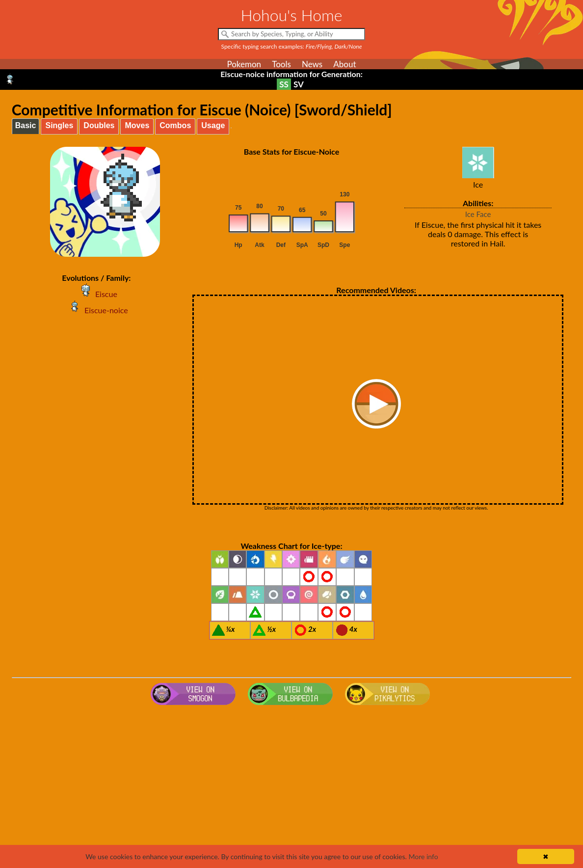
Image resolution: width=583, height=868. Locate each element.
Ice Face (478, 214)
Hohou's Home (292, 15)
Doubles (98, 125)
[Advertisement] (292, 787)
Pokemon (244, 64)
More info (423, 856)
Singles (59, 125)
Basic (25, 125)
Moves (137, 125)
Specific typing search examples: (291, 46)
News (312, 64)
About (344, 64)
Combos (175, 125)
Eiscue (96, 293)
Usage (213, 125)
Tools (281, 64)
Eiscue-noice (96, 310)
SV (298, 84)
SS (284, 84)
